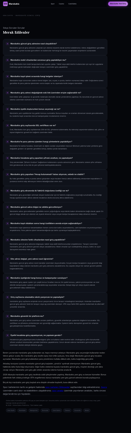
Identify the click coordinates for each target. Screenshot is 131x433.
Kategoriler (34, 410)
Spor (53, 4)
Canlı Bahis (72, 4)
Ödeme (67, 410)
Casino (61, 4)
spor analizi (57, 390)
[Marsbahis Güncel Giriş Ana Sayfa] (11, 4)
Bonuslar (45, 410)
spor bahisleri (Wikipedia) (57, 387)
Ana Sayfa (8, 15)
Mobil (87, 410)
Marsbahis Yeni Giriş (118, 4)
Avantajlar (22, 410)
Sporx (104, 387)
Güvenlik (77, 410)
